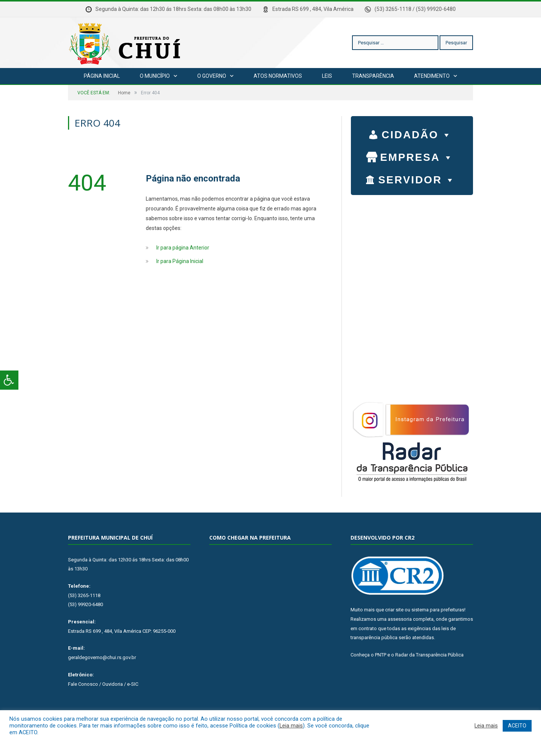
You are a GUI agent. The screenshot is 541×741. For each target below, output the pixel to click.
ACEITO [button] (517, 726)
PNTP (380, 655)
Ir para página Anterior (182, 248)
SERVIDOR (417, 178)
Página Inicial (102, 76)
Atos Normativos (278, 76)
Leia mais (291, 725)
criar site (394, 609)
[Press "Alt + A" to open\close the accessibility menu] (9, 380)
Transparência (373, 76)
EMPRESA (417, 155)
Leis (327, 76)
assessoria (400, 619)
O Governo (211, 76)
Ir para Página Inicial (179, 261)
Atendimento (432, 76)
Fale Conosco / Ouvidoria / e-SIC (103, 684)
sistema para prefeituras (437, 609)
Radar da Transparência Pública (429, 655)
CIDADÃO (417, 133)
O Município (155, 76)
